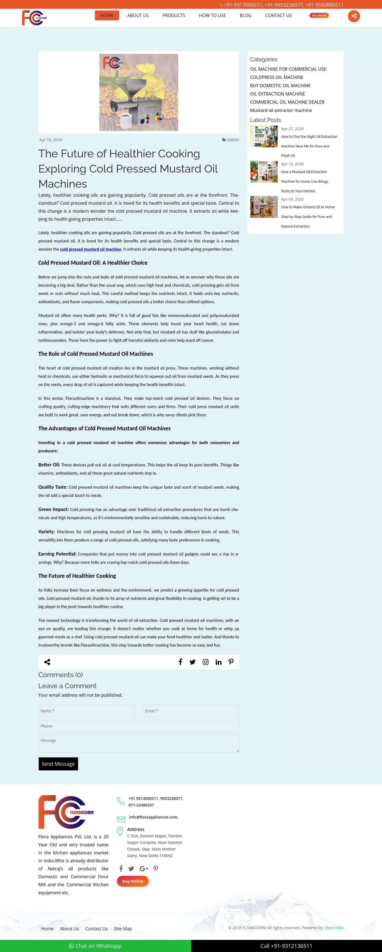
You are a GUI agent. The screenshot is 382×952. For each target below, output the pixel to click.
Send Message (58, 763)
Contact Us (278, 15)
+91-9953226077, (284, 4)
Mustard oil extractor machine (281, 110)
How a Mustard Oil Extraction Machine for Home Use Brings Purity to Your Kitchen (309, 181)
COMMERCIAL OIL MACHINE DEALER (287, 102)
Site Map (123, 929)
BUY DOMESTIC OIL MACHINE (280, 86)
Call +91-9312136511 (286, 946)
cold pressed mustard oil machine (90, 249)
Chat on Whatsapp (95, 946)
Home (107, 15)
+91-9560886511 (324, 4)
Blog (245, 15)
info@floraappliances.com (153, 817)
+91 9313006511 (143, 798)
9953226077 (171, 798)
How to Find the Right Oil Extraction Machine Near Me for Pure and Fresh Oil (309, 146)
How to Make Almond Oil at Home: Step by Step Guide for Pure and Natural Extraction (307, 217)
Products (173, 15)
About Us (138, 15)
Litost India (334, 927)
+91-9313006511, (243, 4)
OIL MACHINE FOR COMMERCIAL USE (288, 69)
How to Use (212, 15)
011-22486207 (141, 805)
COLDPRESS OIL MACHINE (277, 77)
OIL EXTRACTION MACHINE (277, 94)
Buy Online (319, 15)
